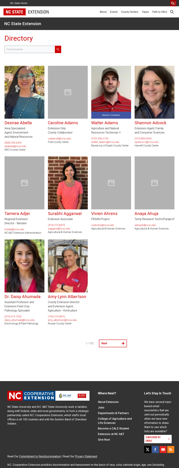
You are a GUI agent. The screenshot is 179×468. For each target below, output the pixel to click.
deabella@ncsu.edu (15, 146)
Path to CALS (159, 11)
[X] (147, 449)
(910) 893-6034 (143, 138)
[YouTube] (163, 449)
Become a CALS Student (113, 428)
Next (112, 343)
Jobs (101, 407)
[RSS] (170, 449)
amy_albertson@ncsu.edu (62, 320)
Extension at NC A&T (111, 434)
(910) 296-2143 (99, 138)
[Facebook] (155, 449)
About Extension (108, 402)
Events (114, 11)
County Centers (129, 11)
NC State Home (18, 3)
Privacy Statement (86, 456)
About (103, 11)
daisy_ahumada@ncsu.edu (20, 320)
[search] (173, 3)
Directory (19, 38)
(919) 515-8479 (56, 225)
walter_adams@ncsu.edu (105, 142)
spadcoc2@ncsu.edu (146, 142)
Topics (145, 11)
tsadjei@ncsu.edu (14, 229)
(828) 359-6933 (13, 142)
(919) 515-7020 (13, 316)
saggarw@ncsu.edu (59, 228)
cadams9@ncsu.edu (59, 138)
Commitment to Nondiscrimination (40, 456)
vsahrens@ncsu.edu (102, 225)
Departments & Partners (113, 413)
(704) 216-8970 (56, 316)
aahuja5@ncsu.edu (145, 225)
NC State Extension (22, 23)
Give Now (104, 439)
